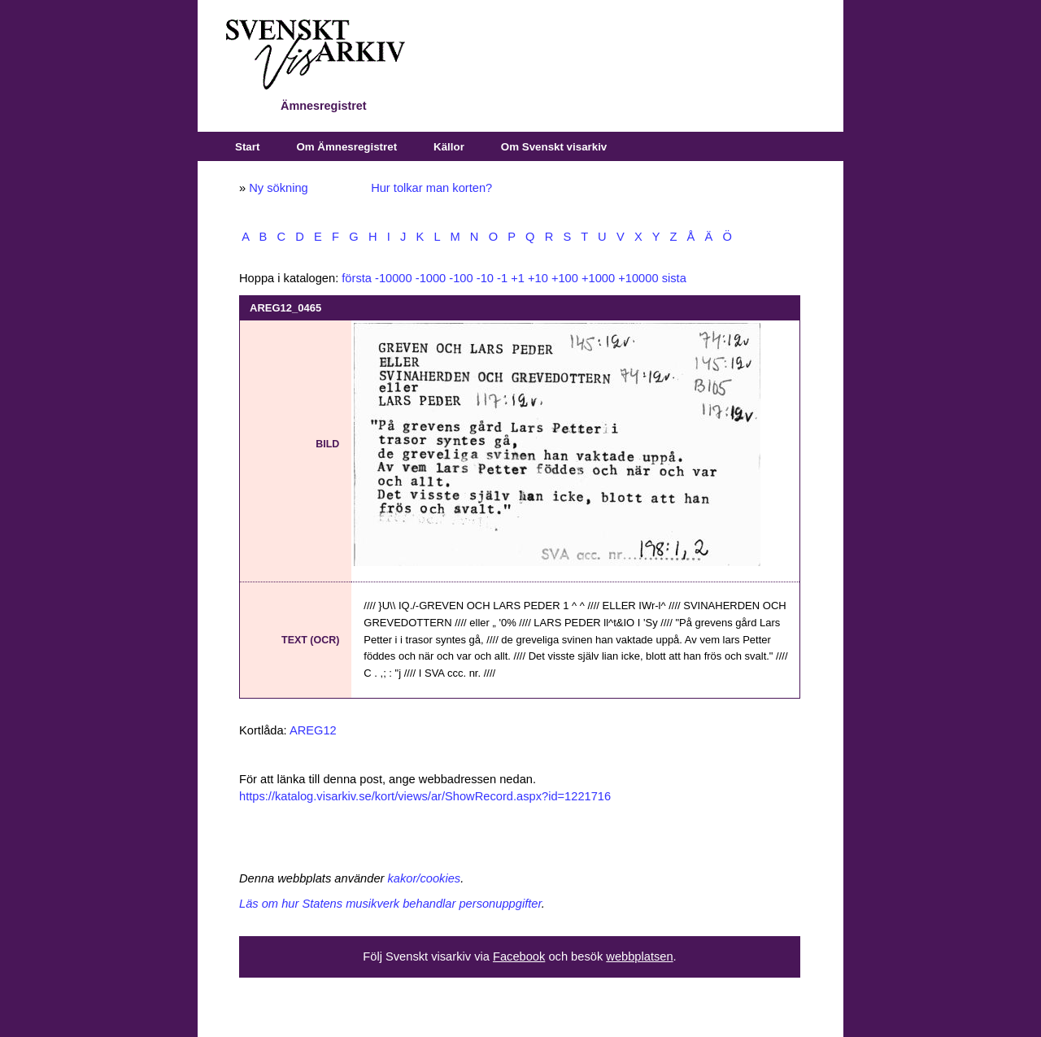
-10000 (393, 278)
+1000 (598, 278)
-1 (502, 278)
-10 (485, 278)
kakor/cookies (424, 878)
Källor (448, 147)
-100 (461, 278)
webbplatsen (639, 956)
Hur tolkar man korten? (431, 187)
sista (674, 278)
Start (247, 147)
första (357, 278)
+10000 (638, 278)
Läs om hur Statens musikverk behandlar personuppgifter (390, 903)
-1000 (431, 278)
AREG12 (313, 730)
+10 (538, 278)
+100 (564, 278)
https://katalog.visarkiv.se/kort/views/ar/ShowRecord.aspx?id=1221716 (425, 796)
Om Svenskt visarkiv (554, 147)
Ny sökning (278, 187)
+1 (518, 278)
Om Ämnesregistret (346, 147)
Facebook (519, 956)
